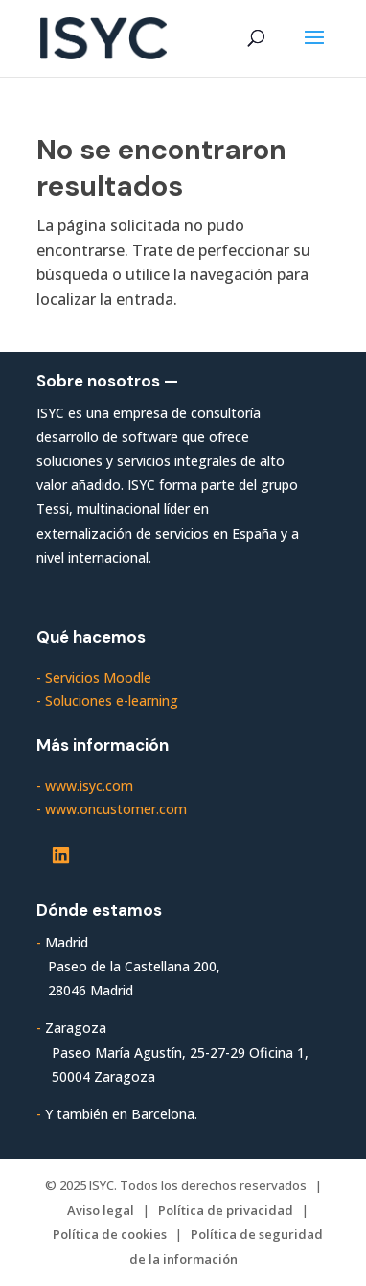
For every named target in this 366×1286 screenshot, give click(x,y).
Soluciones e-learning (111, 700)
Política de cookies (110, 1234)
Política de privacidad (225, 1210)
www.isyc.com (89, 786)
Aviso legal (100, 1210)
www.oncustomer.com (116, 809)
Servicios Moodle (98, 677)
